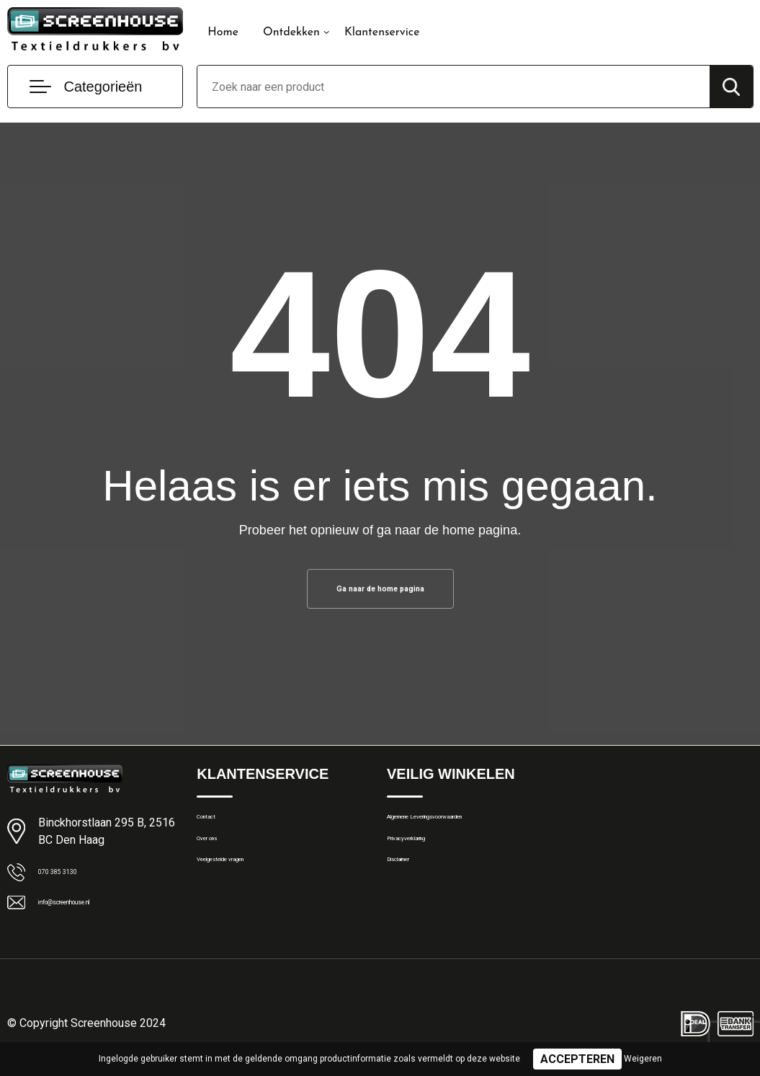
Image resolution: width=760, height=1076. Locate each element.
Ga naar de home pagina (380, 592)
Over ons (218, 860)
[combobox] (453, 86)
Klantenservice (382, 32)
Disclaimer (411, 891)
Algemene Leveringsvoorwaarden (466, 829)
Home (222, 32)
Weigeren (643, 1059)
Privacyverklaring (426, 860)
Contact (216, 829)
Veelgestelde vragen (244, 891)
